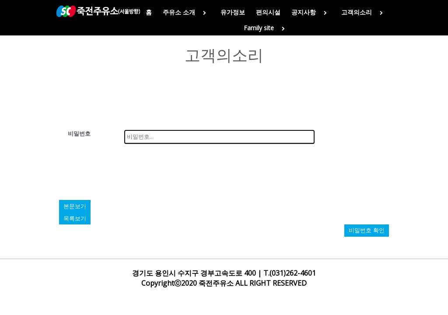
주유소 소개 (186, 12)
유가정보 (232, 12)
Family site (266, 27)
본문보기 (74, 206)
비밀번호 (79, 133)
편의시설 (268, 12)
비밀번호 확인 (367, 230)
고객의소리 (363, 12)
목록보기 (74, 218)
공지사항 (310, 12)
